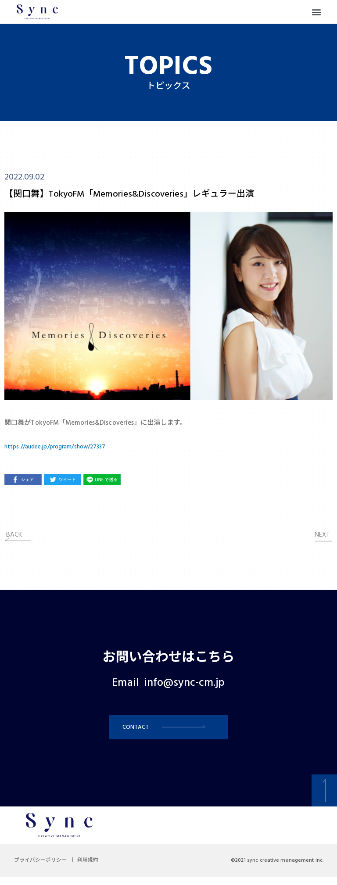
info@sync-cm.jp (184, 683)
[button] (316, 12)
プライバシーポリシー (44, 868)
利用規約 (98, 868)
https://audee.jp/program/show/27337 (62, 446)
